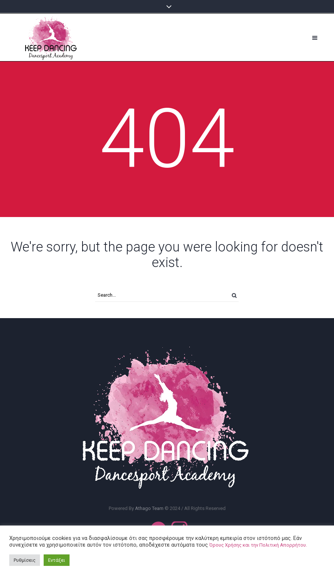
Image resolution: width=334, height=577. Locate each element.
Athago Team (150, 508)
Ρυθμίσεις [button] (25, 560)
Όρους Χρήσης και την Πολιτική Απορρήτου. (258, 545)
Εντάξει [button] (56, 560)
